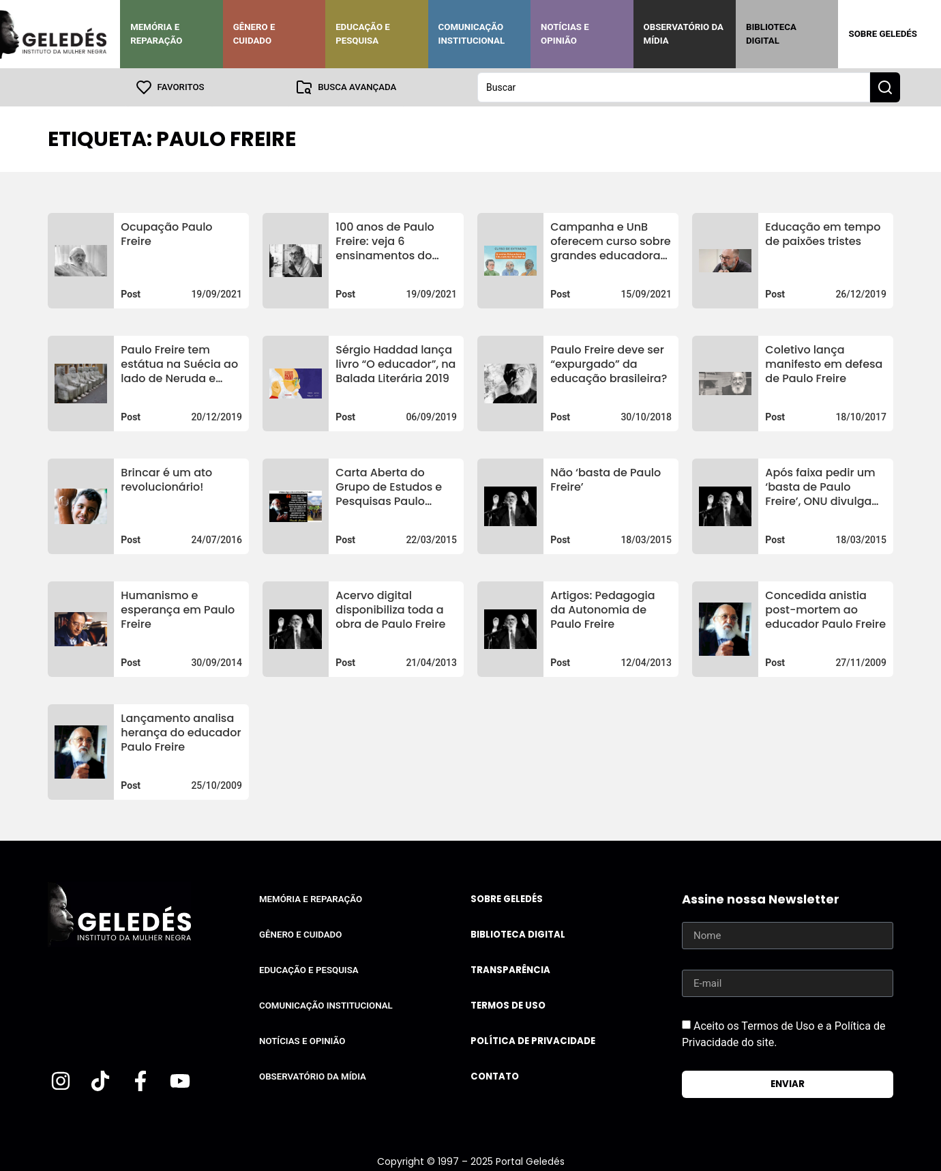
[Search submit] (885, 87)
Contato (494, 1076)
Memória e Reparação (156, 34)
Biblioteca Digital (771, 34)
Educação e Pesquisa (362, 34)
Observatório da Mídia (683, 34)
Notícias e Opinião (565, 34)
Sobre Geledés (882, 34)
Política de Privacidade (532, 1041)
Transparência (510, 970)
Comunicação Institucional (471, 34)
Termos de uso (508, 1005)
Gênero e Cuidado (254, 34)
